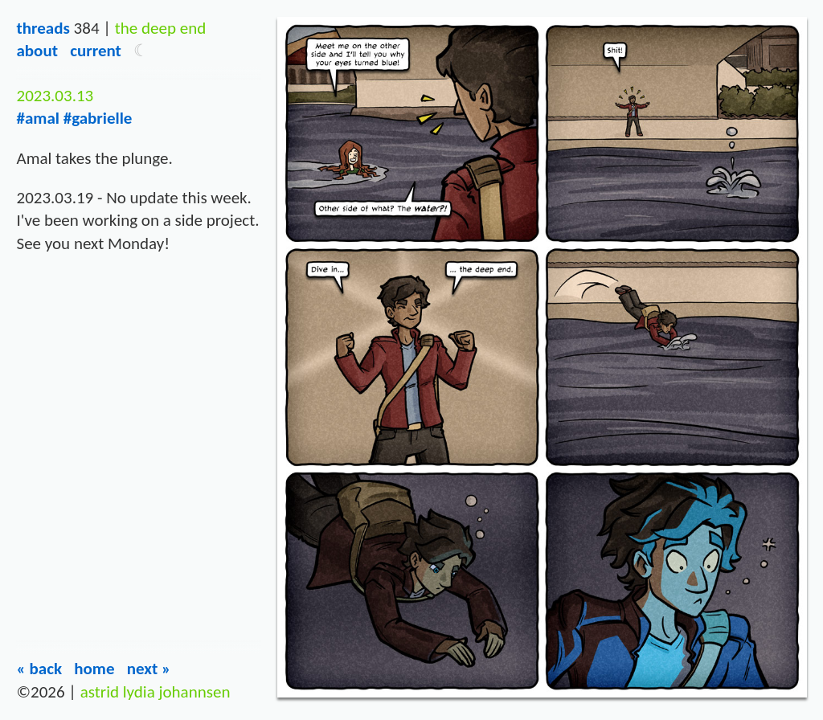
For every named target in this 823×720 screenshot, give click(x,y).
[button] (141, 50)
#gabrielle (98, 118)
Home (94, 668)
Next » (149, 668)
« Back (39, 668)
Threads (42, 28)
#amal (37, 118)
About (36, 50)
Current (95, 50)
